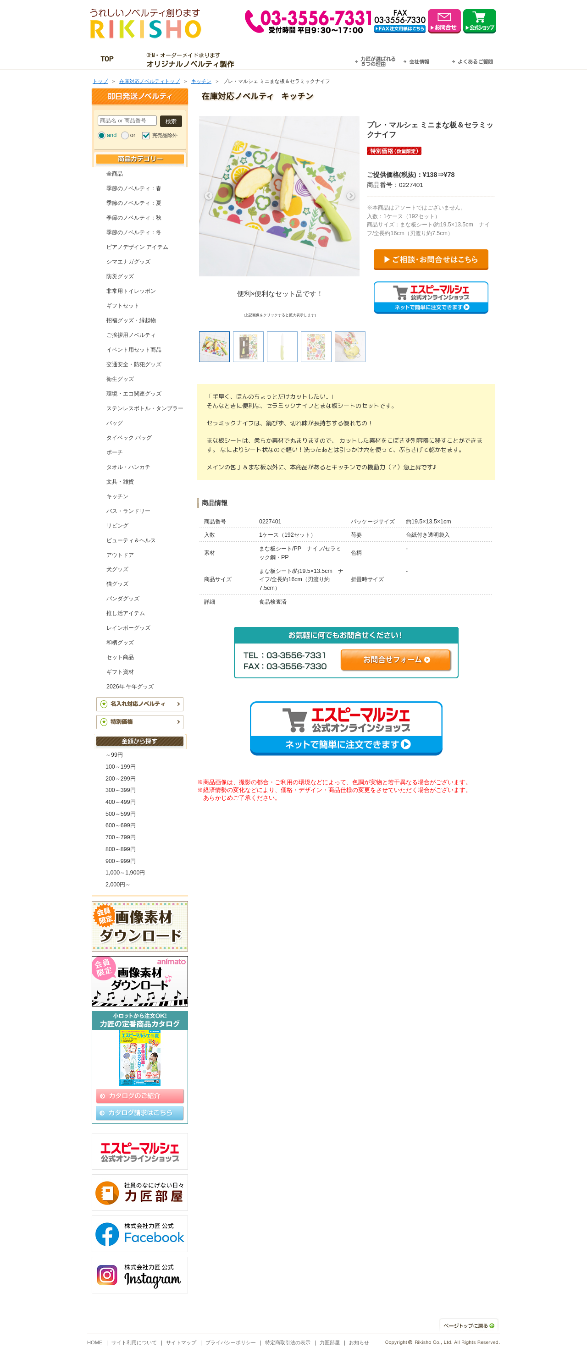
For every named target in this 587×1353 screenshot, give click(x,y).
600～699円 (120, 825)
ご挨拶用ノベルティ (131, 335)
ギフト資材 (120, 672)
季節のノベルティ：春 (133, 188)
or (132, 135)
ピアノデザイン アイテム (137, 247)
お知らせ (359, 1342)
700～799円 (120, 837)
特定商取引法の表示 (287, 1342)
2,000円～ (118, 884)
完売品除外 (164, 135)
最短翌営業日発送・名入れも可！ (305, 60)
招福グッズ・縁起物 (131, 320)
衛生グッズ (120, 379)
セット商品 (120, 657)
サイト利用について (134, 1342)
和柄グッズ (120, 642)
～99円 (114, 755)
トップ (100, 81)
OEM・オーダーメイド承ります (192, 60)
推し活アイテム (125, 613)
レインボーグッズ (128, 628)
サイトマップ (181, 1342)
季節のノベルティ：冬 (133, 232)
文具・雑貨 (120, 481)
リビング (117, 525)
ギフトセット (122, 305)
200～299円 (120, 779)
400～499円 (120, 802)
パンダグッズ (122, 598)
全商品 (114, 173)
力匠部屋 (330, 1342)
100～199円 (120, 767)
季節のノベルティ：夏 (133, 203)
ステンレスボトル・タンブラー (144, 408)
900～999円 (120, 861)
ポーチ (114, 452)
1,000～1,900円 (125, 872)
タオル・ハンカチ (128, 467)
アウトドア (120, 555)
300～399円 (120, 790)
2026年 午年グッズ (130, 686)
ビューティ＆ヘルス (131, 540)
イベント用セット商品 (133, 349)
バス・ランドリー (128, 511)
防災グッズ (120, 276)
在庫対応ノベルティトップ (149, 81)
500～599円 (120, 814)
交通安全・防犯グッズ (133, 364)
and (111, 135)
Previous (208, 196)
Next (350, 196)
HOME (95, 1342)
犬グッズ (117, 569)
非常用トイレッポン (131, 291)
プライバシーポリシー (230, 1342)
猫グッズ (117, 584)
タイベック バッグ (129, 437)
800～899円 (120, 849)
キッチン (201, 81)
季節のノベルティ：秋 (133, 217)
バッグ (114, 423)
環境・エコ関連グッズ (133, 393)
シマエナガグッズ (128, 261)
